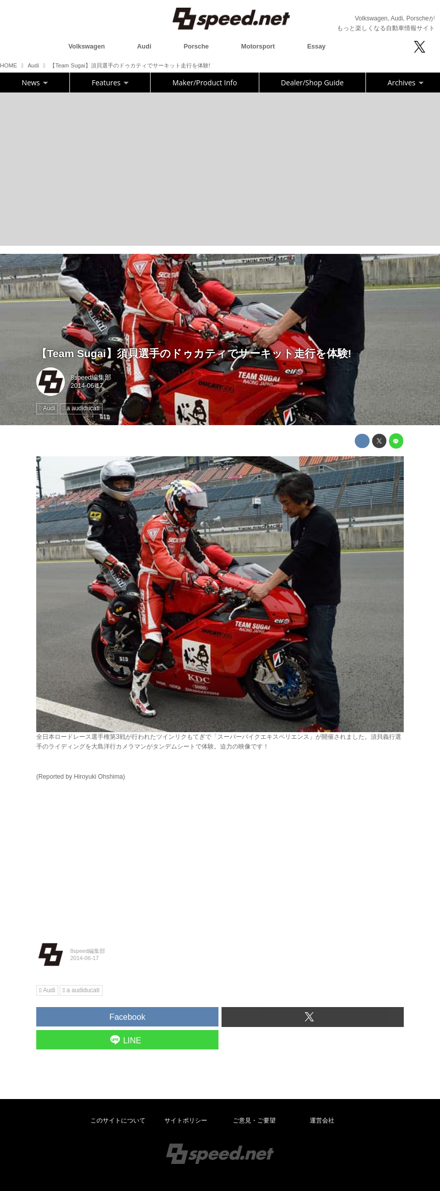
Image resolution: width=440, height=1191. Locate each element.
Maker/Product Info (205, 82)
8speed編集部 (90, 377)
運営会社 (322, 1120)
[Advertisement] (220, 169)
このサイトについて (117, 1120)
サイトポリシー (185, 1120)
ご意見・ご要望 (254, 1120)
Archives (405, 82)
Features (110, 82)
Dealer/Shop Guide (312, 82)
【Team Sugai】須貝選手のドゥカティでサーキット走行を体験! (194, 353)
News (35, 82)
